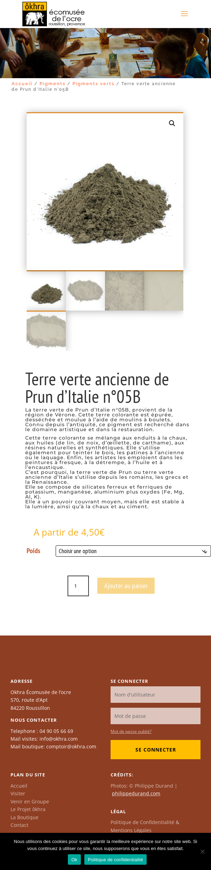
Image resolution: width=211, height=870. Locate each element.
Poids (33, 550)
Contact (19, 825)
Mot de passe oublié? (131, 731)
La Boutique (24, 817)
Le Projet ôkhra (27, 809)
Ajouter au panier (126, 585)
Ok (74, 859)
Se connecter (155, 749)
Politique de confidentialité (115, 859)
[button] (172, 123)
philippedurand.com (136, 793)
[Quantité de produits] (78, 586)
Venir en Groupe (29, 801)
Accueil (22, 83)
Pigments (52, 83)
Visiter (17, 793)
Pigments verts (93, 83)
